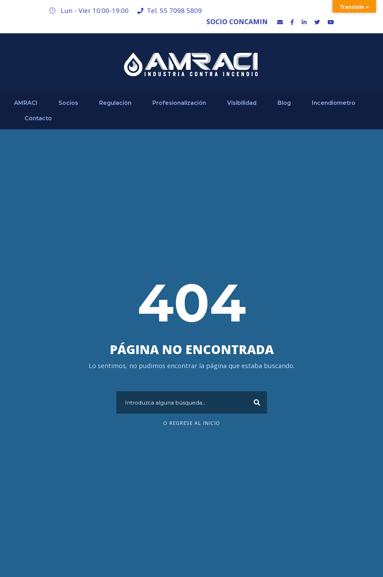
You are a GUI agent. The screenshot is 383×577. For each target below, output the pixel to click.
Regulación (115, 103)
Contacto (38, 118)
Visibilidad (242, 103)
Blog (284, 103)
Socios (68, 103)
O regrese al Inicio (191, 423)
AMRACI (25, 103)
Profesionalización (179, 103)
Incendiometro (333, 103)
